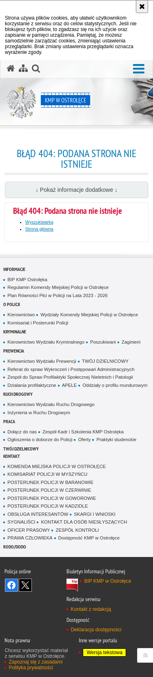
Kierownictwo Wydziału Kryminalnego (45, 342)
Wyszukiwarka (39, 222)
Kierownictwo (21, 314)
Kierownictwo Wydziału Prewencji (41, 361)
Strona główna (39, 228)
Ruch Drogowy (18, 394)
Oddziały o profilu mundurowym (114, 385)
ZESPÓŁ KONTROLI (77, 530)
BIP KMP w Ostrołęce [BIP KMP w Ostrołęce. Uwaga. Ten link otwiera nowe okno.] (107, 581)
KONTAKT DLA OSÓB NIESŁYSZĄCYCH (84, 521)
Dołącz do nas (22, 431)
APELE (69, 385)
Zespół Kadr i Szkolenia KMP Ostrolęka (83, 431)
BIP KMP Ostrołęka (27, 279)
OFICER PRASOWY (28, 530)
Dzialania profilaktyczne (31, 385)
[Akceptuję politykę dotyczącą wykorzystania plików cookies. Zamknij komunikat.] (142, 6)
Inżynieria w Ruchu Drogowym (38, 412)
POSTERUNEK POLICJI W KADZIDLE (47, 506)
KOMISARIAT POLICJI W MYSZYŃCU (47, 474)
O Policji (11, 304)
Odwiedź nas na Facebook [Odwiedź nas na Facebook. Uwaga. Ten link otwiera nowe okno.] (11, 585)
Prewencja (13, 351)
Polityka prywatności (31, 667)
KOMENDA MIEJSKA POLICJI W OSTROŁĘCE (56, 466)
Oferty (84, 439)
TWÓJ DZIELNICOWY (105, 361)
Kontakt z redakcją (91, 609)
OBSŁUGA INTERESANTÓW (37, 514)
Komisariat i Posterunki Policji (37, 322)
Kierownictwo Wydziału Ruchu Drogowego (50, 404)
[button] (138, 69)
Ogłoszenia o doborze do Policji (39, 439)
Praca (9, 421)
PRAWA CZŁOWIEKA (29, 537)
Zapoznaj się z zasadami (35, 662)
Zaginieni (131, 342)
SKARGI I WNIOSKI (94, 514)
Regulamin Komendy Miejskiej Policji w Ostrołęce (58, 287)
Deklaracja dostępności (96, 630)
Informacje (14, 269)
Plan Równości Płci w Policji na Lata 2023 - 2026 (57, 295)
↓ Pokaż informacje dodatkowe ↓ (76, 189)
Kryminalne (14, 332)
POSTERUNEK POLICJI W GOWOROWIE (51, 498)
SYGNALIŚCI (21, 521)
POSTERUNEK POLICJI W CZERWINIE (49, 490)
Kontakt (11, 456)
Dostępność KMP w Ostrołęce (89, 537)
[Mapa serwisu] (23, 68)
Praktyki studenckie (116, 439)
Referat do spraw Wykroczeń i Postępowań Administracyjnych (70, 369)
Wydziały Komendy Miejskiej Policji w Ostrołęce (89, 314)
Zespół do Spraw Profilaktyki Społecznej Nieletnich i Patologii (70, 377)
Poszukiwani (103, 342)
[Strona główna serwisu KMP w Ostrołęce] (11, 68)
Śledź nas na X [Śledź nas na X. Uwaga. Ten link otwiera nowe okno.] (25, 585)
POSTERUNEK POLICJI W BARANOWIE (50, 482)
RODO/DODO (14, 547)
